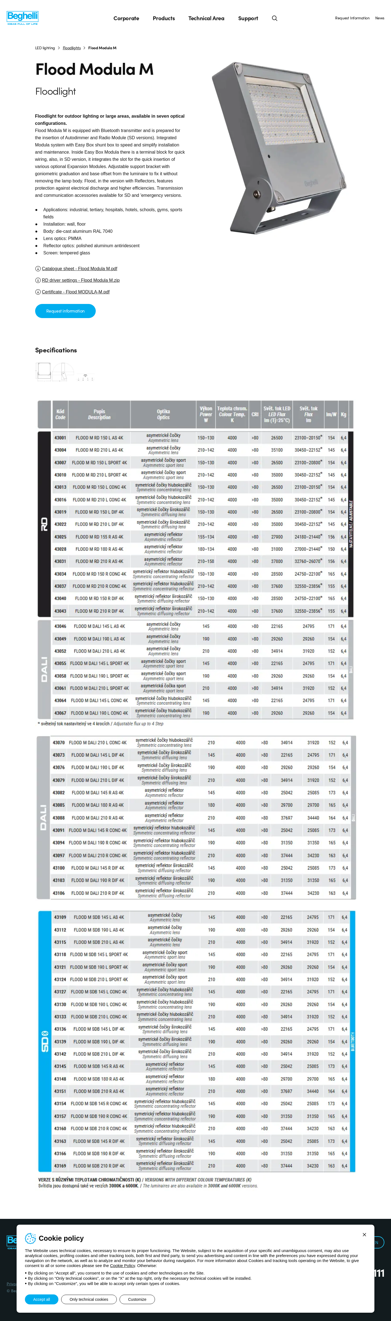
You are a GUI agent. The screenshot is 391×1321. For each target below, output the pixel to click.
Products (164, 18)
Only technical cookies (89, 1299)
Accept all (41, 1299)
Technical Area (206, 18)
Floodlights (72, 47)
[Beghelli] (22, 17)
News (379, 17)
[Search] (275, 18)
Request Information (352, 17)
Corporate (126, 18)
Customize (137, 1299)
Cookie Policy (122, 1265)
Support (248, 18)
